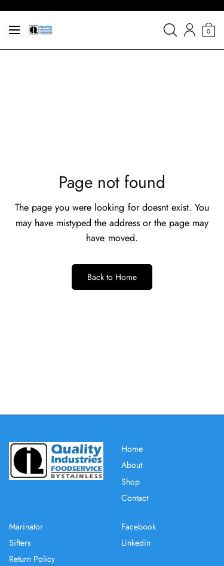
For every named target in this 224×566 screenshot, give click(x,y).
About (131, 465)
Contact (134, 498)
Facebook (138, 526)
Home (132, 449)
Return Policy (32, 559)
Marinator (26, 526)
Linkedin (136, 543)
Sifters (20, 543)
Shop (130, 482)
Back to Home (112, 277)
